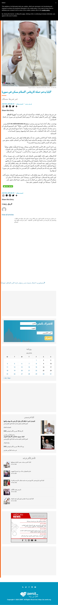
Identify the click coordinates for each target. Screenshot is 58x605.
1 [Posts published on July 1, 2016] (36, 360)
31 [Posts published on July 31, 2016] (50, 374)
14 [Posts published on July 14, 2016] (29, 367)
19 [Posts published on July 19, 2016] (14, 370)
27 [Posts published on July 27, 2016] (22, 374)
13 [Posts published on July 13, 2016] (22, 367)
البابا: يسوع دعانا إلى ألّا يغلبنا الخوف (14, 437)
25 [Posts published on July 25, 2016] (7, 374)
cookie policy (46, 10)
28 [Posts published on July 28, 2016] (29, 374)
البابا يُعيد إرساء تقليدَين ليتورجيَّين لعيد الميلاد (22, 499)
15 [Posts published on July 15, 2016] (36, 367)
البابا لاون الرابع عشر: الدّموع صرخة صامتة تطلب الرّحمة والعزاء (27, 480)
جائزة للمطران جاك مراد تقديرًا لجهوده (21, 471)
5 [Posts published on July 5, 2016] (14, 363)
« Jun (5, 378)
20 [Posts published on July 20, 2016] (22, 370)
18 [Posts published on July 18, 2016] (7, 370)
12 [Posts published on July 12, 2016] (14, 367)
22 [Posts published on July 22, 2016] (36, 370)
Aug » (9, 378)
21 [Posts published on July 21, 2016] (29, 370)
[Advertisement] (29, 303)
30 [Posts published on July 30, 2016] (43, 374)
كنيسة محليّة (19, 104)
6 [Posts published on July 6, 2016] (21, 363)
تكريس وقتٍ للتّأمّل (16, 489)
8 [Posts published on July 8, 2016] (36, 363)
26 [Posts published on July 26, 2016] (14, 374)
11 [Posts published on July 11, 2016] (7, 367)
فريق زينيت (28, 104)
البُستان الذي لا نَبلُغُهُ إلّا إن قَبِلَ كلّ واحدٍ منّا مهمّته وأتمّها (19, 421)
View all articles (8, 215)
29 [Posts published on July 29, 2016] (36, 374)
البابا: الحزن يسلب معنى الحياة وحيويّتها (21, 462)
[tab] (20, 515)
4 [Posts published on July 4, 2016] (7, 363)
